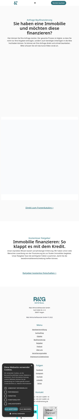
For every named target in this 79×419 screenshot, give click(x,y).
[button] (18, 414)
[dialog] (18, 390)
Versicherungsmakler (39, 353)
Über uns (39, 350)
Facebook (39, 370)
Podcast (39, 346)
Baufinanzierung (39, 340)
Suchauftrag (39, 333)
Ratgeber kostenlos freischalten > (39, 273)
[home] (16, 2)
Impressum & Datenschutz (39, 357)
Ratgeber (39, 343)
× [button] (31, 365)
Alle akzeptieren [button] (11, 409)
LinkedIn (39, 380)
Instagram (39, 373)
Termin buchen (59, 3)
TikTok (39, 383)
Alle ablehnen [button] (25, 409)
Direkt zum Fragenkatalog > (39, 207)
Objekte (39, 336)
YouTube (39, 377)
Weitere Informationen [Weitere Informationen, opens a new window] (24, 383)
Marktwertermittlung (39, 330)
